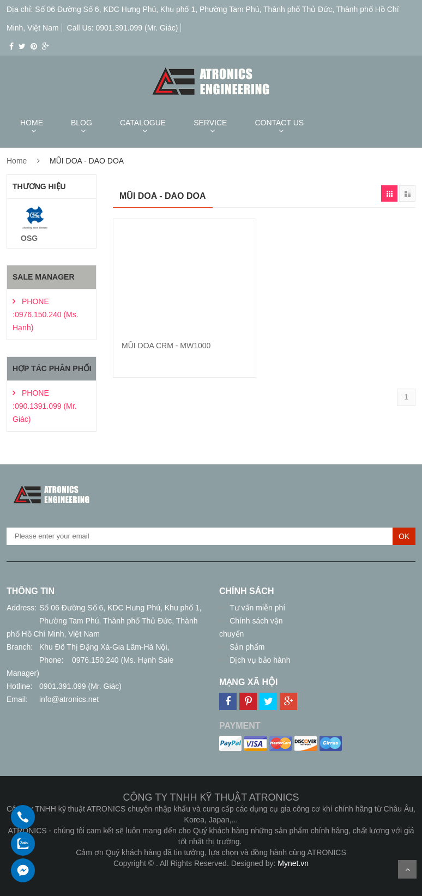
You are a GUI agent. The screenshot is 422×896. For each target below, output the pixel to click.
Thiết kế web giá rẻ (211, 874)
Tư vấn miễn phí (256, 607)
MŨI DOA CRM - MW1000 (166, 345)
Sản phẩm (245, 647)
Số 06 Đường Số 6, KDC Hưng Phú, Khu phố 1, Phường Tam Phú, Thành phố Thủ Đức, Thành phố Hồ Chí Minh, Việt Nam (104, 620)
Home (17, 160)
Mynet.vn (293, 863)
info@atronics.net (69, 699)
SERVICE (210, 122)
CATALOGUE (143, 122)
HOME (31, 122)
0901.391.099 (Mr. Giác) (80, 686)
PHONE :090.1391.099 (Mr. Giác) (45, 406)
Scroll (407, 869)
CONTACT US (279, 122)
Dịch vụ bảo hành (258, 660)
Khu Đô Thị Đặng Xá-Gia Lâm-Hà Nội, (104, 647)
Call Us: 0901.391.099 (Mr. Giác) (122, 27)
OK (404, 536)
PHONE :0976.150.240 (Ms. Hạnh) (46, 314)
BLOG (81, 122)
